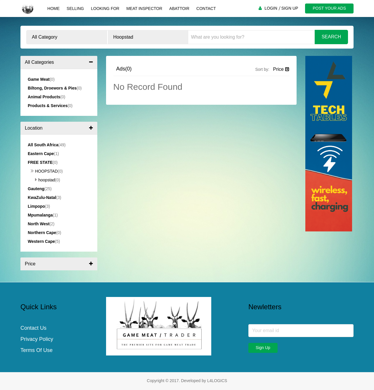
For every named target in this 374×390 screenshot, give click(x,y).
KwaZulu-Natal (42, 197)
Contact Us (33, 328)
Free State (40, 162)
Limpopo (36, 206)
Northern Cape (42, 232)
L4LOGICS (217, 380)
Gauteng (36, 188)
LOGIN (270, 8)
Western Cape (41, 241)
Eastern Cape (41, 153)
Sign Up (263, 347)
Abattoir (179, 8)
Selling (75, 8)
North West (38, 223)
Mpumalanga (40, 215)
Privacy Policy (36, 339)
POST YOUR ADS (329, 8)
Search (331, 36)
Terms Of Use (36, 350)
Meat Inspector (144, 8)
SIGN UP (289, 8)
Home (53, 8)
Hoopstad (44, 171)
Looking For (105, 8)
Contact (206, 8)
